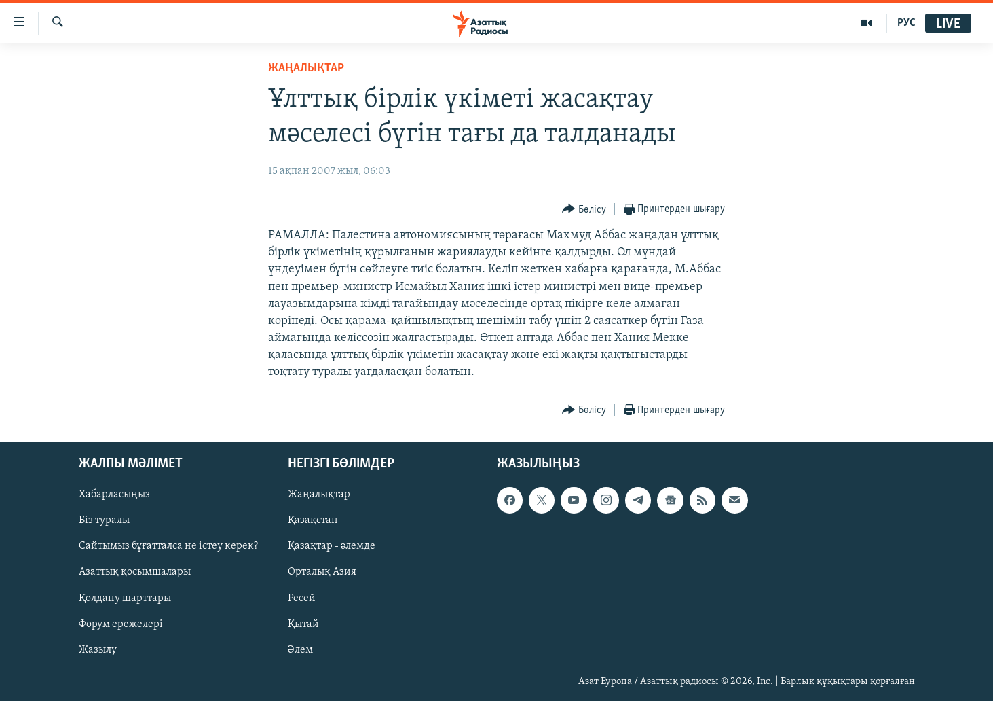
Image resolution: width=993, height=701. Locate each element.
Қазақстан (313, 520)
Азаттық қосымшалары (135, 572)
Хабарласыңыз (114, 494)
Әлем (300, 649)
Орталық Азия (322, 572)
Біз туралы (104, 520)
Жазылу (98, 649)
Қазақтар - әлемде (331, 546)
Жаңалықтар (319, 494)
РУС (906, 23)
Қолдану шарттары (125, 597)
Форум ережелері (121, 623)
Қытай (303, 623)
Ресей (302, 597)
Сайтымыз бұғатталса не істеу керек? (168, 546)
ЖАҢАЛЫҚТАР (306, 68)
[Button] (584, 209)
